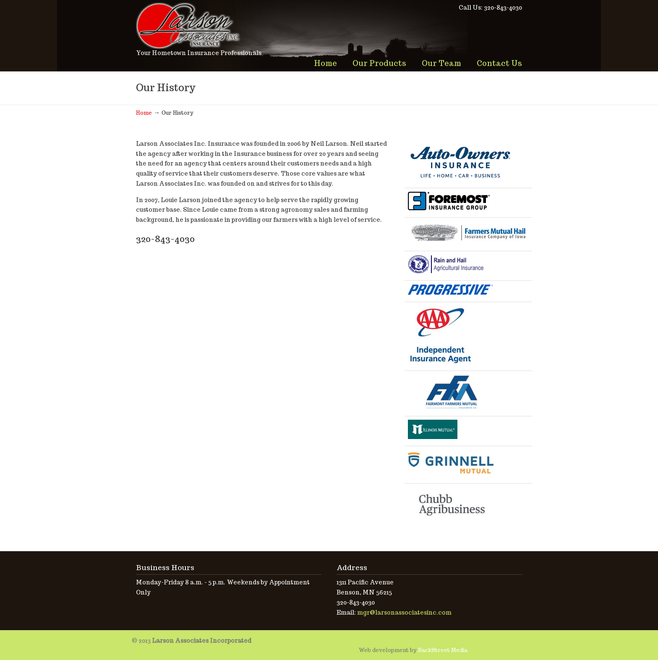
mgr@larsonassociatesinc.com (404, 612)
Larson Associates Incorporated (188, 26)
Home (144, 112)
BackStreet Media (442, 650)
